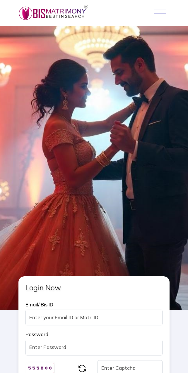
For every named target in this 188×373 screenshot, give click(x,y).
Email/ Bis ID (39, 304)
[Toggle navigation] (160, 13)
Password (36, 334)
